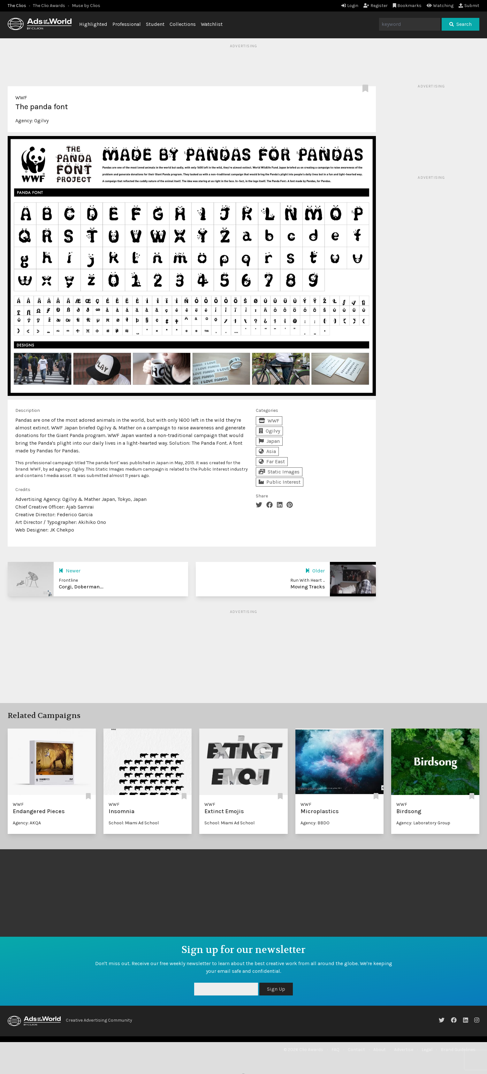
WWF (21, 98)
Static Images (279, 472)
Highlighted (93, 24)
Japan (269, 441)
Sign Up (276, 989)
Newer (69, 571)
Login (349, 5)
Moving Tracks (307, 587)
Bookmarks (407, 5)
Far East (272, 461)
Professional (126, 24)
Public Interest (280, 482)
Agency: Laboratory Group (423, 823)
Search (460, 24)
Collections (183, 24)
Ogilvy (41, 120)
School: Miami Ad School (134, 823)
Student (155, 24)
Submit (469, 5)
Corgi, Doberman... (81, 587)
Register (375, 5)
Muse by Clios (86, 5)
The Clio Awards (49, 5)
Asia (267, 451)
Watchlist (212, 24)
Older (315, 571)
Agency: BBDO (315, 823)
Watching (440, 5)
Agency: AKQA (27, 823)
